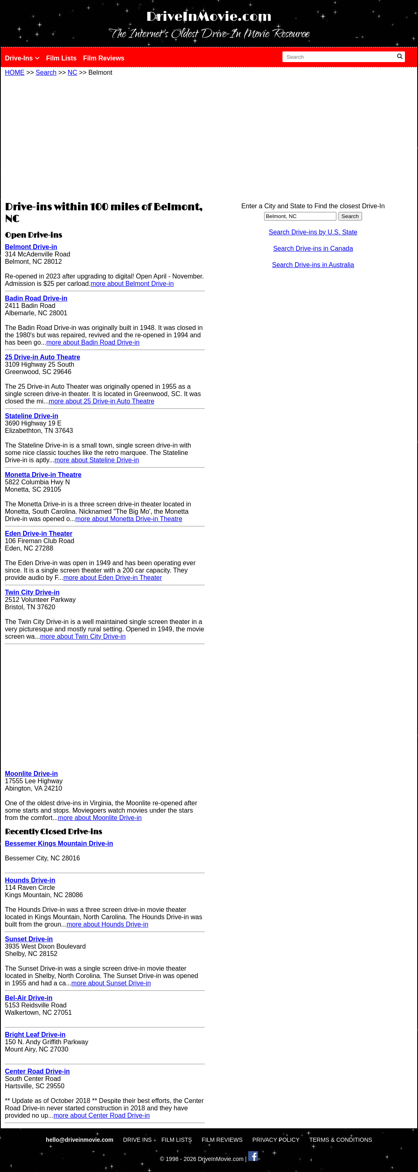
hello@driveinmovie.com (80, 1139)
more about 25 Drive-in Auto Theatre (102, 401)
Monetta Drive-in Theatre (43, 474)
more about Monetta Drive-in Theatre (129, 518)
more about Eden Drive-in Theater (112, 577)
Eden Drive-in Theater (38, 533)
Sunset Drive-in (29, 939)
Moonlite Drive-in (31, 773)
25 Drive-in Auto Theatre (42, 357)
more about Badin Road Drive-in (93, 342)
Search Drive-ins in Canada (313, 248)
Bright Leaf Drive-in (35, 1034)
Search (46, 72)
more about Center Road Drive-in (101, 1115)
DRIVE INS (137, 1139)
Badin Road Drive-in (36, 298)
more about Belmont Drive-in (132, 283)
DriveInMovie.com (209, 17)
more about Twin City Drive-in (83, 636)
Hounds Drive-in (30, 880)
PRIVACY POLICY (275, 1139)
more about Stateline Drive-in (97, 460)
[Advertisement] (104, 137)
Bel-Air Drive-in (28, 997)
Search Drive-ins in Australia (313, 264)
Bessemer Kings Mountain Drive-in (59, 843)
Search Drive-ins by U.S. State (313, 232)
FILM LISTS (177, 1139)
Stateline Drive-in (31, 415)
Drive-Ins (22, 58)
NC (72, 72)
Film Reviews (104, 58)
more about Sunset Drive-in (111, 983)
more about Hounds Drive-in (107, 924)
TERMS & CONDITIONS (340, 1139)
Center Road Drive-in (37, 1071)
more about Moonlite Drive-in (100, 817)
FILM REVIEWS (222, 1139)
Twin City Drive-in (32, 592)
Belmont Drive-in (31, 246)
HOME (14, 72)
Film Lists (61, 58)
